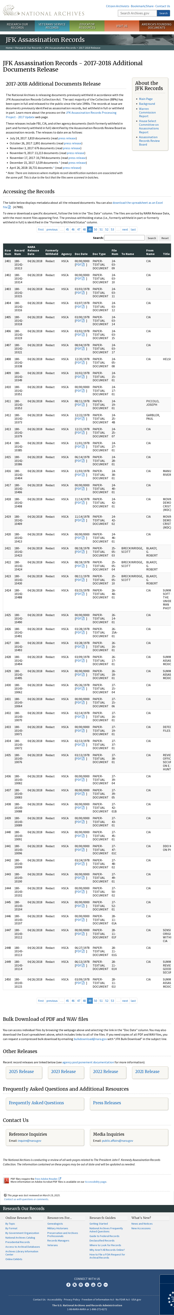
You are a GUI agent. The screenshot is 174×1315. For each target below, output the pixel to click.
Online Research (18, 1218)
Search (163, 13)
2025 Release (21, 1071)
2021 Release (147, 1071)
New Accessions (141, 1228)
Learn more (139, 1308)
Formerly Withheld (51, 252)
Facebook (68, 1284)
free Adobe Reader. (48, 1179)
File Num (115, 252)
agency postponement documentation (88, 1062)
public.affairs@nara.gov (117, 1140)
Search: (98, 238)
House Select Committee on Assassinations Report (149, 126)
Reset (165, 238)
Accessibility (54, 1299)
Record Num (19, 252)
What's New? (141, 1218)
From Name (150, 252)
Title (166, 254)
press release (67, 138)
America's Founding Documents (156, 25)
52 (106, 229)
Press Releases (107, 1102)
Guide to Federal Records (104, 1236)
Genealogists (55, 1223)
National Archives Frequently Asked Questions (106, 1230)
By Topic (10, 1223)
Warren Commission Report (147, 112)
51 (101, 229)
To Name (127, 254)
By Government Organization (22, 1233)
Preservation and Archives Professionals (62, 1234)
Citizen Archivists (117, 6)
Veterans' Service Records (52, 25)
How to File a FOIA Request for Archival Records (107, 1256)
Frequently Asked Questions (36, 1102)
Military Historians (57, 1228)
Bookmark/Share (142, 6)
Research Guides (103, 1218)
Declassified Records (102, 1240)
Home (9, 47)
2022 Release (105, 1071)
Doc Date (81, 254)
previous (52, 229)
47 (78, 229)
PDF (78, 264)
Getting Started (99, 1223)
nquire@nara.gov (30, 1140)
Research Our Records (17, 25)
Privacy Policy (72, 1299)
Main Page (146, 99)
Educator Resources (87, 25)
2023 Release (63, 1071)
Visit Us (121, 26)
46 (73, 229)
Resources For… (59, 1218)
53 (112, 229)
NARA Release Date (33, 250)
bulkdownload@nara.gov (90, 1039)
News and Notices (142, 1223)
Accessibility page (95, 1181)
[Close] (169, 1279)
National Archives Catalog (20, 1237)
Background (147, 104)
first (41, 229)
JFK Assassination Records (60, 47)
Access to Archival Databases (22, 1246)
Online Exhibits (13, 1259)
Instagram (80, 1284)
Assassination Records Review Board (149, 140)
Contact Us (162, 6)
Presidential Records (17, 1242)
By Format (11, 1228)
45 (67, 229)
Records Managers (58, 1240)
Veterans (52, 1245)
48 (84, 229)
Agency (66, 254)
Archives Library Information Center (21, 1253)
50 (95, 229)
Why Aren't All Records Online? (107, 1250)
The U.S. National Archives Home (43, 10)
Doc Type (99, 254)
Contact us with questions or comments (26, 1199)
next (125, 229)
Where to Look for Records (105, 1245)
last (133, 229)
